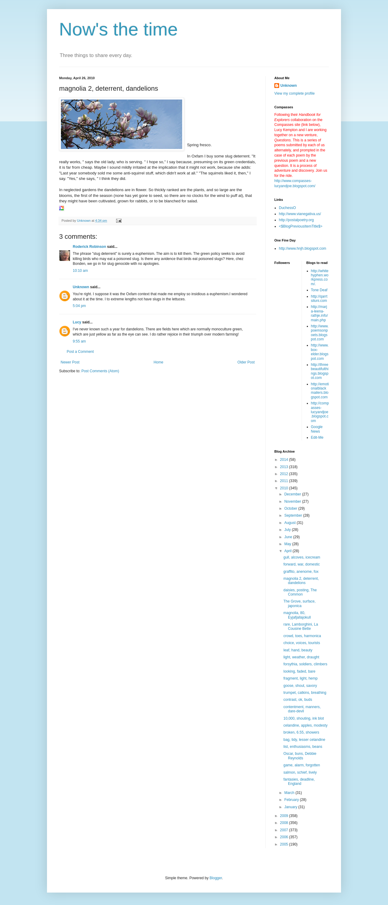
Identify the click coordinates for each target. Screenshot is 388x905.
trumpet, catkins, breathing (304, 693)
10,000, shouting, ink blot (303, 718)
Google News (317, 429)
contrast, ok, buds (297, 699)
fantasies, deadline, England (299, 781)
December (293, 494)
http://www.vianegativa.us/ (300, 214)
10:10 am (80, 270)
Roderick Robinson (89, 247)
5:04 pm (79, 306)
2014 (284, 460)
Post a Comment (80, 352)
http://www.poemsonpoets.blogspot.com (320, 332)
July (288, 530)
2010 (284, 488)
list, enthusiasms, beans (302, 747)
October (291, 508)
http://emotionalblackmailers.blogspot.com (320, 390)
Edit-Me (317, 437)
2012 (284, 474)
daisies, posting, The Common (300, 592)
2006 (284, 837)
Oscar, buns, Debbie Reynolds (299, 755)
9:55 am (79, 341)
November (293, 501)
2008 (284, 823)
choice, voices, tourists (301, 643)
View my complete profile (294, 93)
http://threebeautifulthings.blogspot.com (320, 371)
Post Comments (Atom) (100, 371)
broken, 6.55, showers (301, 732)
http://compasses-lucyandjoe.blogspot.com (320, 412)
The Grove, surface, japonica (299, 603)
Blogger (215, 878)
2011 (284, 481)
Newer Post (70, 362)
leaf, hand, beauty (297, 650)
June (288, 537)
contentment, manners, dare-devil (302, 709)
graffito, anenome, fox (301, 571)
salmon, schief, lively (300, 772)
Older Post (246, 362)
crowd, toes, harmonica (302, 636)
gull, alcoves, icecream (301, 557)
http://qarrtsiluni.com (319, 298)
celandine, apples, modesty (305, 725)
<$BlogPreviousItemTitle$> (301, 226)
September (293, 515)
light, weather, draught (301, 657)
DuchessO (287, 208)
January (291, 807)
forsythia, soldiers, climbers (305, 664)
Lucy (77, 322)
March (290, 793)
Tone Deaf (319, 290)
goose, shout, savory (300, 686)
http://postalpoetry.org (296, 220)
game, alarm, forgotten (301, 765)
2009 (284, 816)
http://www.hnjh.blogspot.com (302, 248)
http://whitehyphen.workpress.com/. (320, 277)
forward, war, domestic (301, 564)
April (288, 551)
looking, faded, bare (299, 671)
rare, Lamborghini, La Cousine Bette (300, 626)
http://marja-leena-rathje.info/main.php (319, 313)
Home (158, 362)
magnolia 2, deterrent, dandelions (301, 580)
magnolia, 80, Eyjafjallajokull (297, 615)
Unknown (81, 287)
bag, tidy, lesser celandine (304, 740)
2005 (284, 844)
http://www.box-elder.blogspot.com (320, 351)
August (290, 523)
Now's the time (118, 29)
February (292, 800)
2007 (284, 830)
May (288, 544)
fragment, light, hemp (300, 678)
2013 (284, 467)
